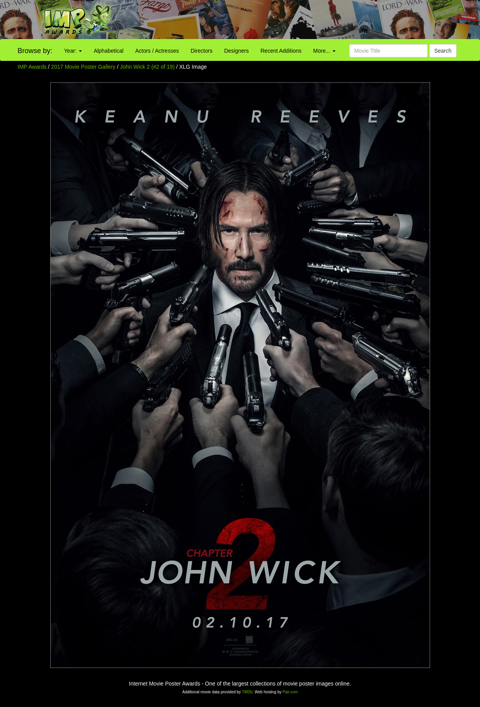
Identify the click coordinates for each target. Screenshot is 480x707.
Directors (201, 51)
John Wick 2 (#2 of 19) (147, 67)
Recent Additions (281, 51)
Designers (236, 51)
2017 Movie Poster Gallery (83, 67)
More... (324, 51)
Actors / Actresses (157, 51)
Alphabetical (108, 51)
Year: (73, 51)
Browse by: (35, 51)
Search (443, 51)
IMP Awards (32, 67)
